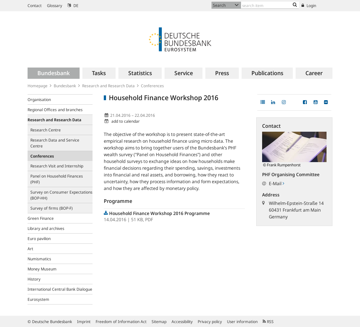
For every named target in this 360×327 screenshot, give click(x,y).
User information (242, 321)
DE (73, 5)
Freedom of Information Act (121, 321)
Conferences (152, 85)
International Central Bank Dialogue (60, 289)
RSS (268, 321)
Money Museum (42, 269)
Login (309, 5)
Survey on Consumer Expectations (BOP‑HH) (61, 195)
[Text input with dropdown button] (270, 5)
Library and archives (46, 228)
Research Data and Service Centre (54, 143)
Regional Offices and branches (55, 109)
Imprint (84, 321)
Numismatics (39, 258)
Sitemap (159, 321)
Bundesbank (65, 85)
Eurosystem (38, 299)
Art (30, 248)
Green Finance (41, 218)
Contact (35, 5)
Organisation (39, 99)
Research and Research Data (108, 85)
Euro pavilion (39, 238)
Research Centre (45, 130)
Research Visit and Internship (56, 166)
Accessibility (182, 321)
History (34, 279)
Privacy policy (210, 321)
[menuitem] (54, 73)
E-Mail (276, 183)
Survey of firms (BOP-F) (51, 208)
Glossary (54, 5)
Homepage (38, 85)
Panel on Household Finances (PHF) (56, 179)
